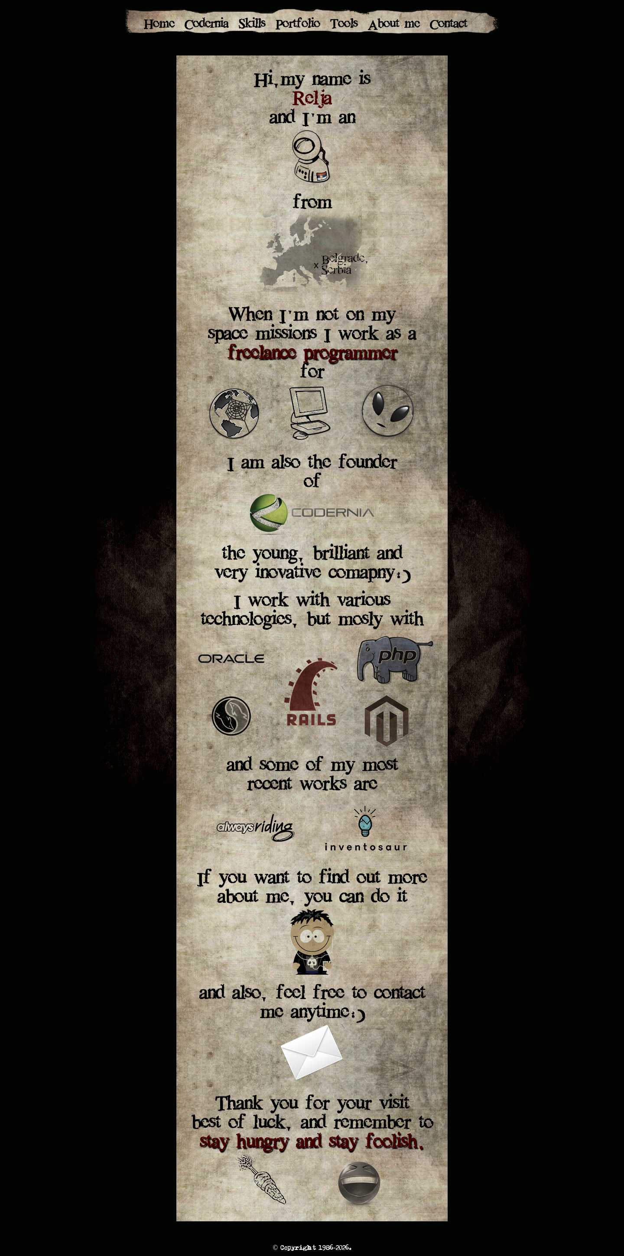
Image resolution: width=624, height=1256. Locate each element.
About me (393, 25)
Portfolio (298, 25)
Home (159, 25)
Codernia (206, 25)
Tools (344, 25)
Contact (448, 25)
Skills (252, 25)
